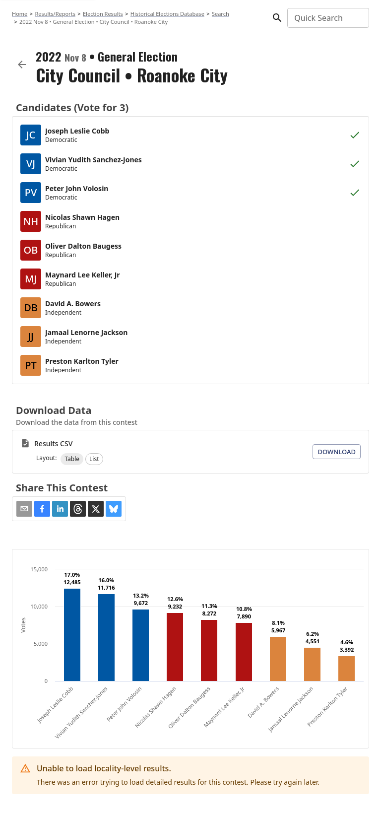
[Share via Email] (24, 509)
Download (337, 451)
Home (19, 13)
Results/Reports (55, 13)
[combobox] (327, 18)
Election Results (103, 13)
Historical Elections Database (167, 13)
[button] (72, 459)
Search (220, 13)
